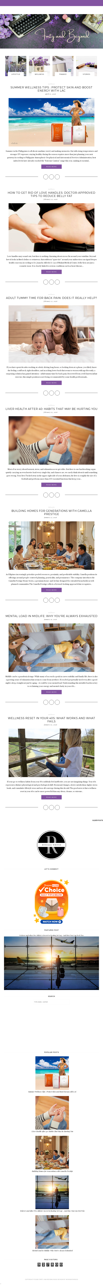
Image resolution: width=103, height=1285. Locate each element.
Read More (51, 166)
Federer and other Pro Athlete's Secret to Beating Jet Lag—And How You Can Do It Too (51, 935)
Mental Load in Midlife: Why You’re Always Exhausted (51, 616)
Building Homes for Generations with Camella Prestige (51, 512)
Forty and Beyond (46, 1279)
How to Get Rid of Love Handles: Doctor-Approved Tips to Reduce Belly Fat (51, 194)
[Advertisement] (51, 1028)
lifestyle (51, 507)
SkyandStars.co (72, 1279)
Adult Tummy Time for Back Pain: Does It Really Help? (51, 298)
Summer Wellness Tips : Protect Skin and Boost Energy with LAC (51, 89)
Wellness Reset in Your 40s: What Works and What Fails (51, 720)
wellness (51, 84)
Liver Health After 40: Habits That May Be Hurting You (51, 409)
